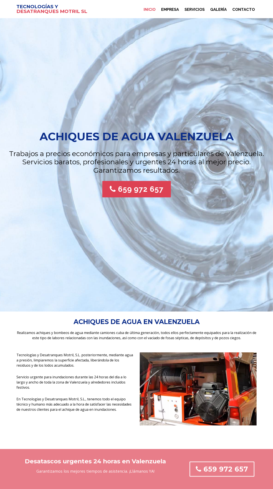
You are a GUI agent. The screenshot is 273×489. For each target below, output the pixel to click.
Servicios (195, 9)
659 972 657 (137, 189)
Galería (218, 9)
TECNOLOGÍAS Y (37, 6)
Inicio (150, 9)
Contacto (243, 9)
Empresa (170, 9)
